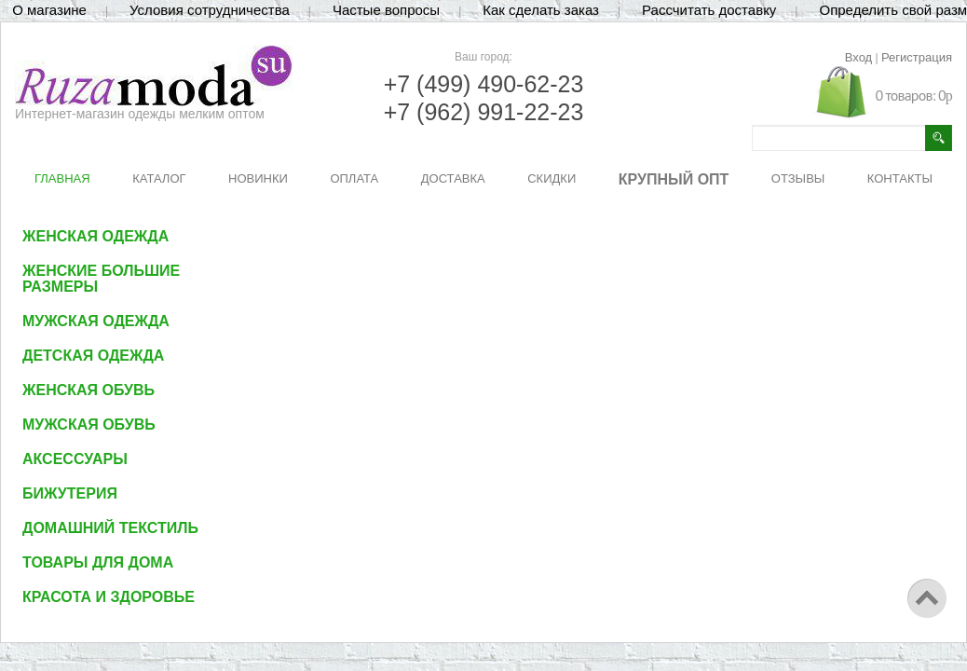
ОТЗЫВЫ (797, 178)
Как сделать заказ (541, 10)
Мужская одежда (96, 321)
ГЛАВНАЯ (62, 178)
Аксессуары (75, 459)
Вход (858, 57)
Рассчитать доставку (709, 10)
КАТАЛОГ (158, 178)
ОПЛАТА (354, 178)
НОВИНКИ (258, 178)
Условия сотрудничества (209, 10)
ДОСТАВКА (453, 178)
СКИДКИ (551, 178)
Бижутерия (69, 493)
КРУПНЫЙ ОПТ (674, 179)
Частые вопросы (386, 10)
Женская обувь (88, 390)
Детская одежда (93, 355)
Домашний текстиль (110, 528)
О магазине (49, 10)
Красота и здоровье (108, 597)
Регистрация (916, 57)
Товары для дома (97, 562)
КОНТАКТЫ (900, 178)
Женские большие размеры (101, 278)
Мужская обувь (89, 424)
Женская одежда (95, 236)
